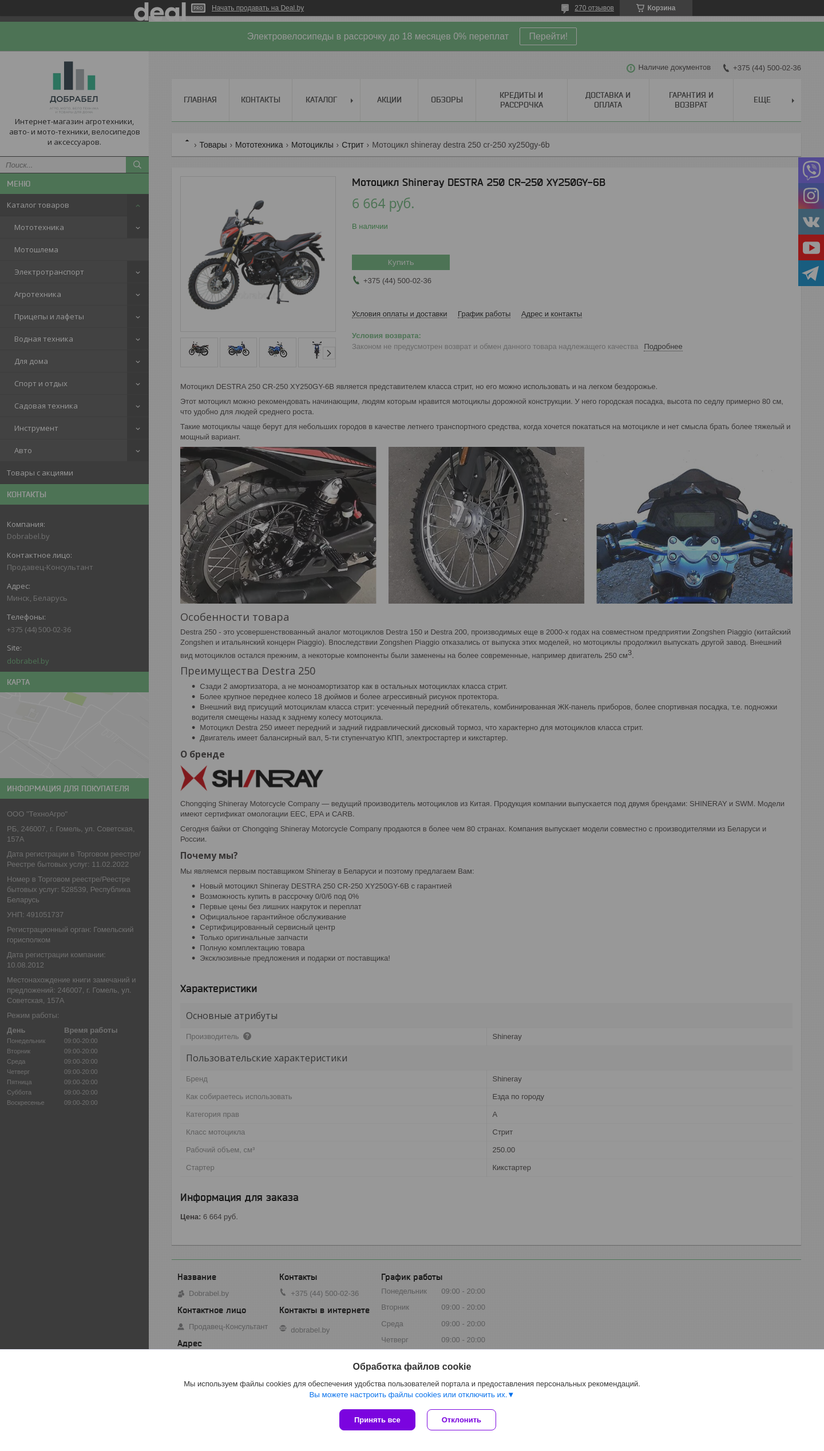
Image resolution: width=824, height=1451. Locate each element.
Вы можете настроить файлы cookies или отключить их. (408, 1394)
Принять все (377, 1420)
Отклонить (461, 1420)
